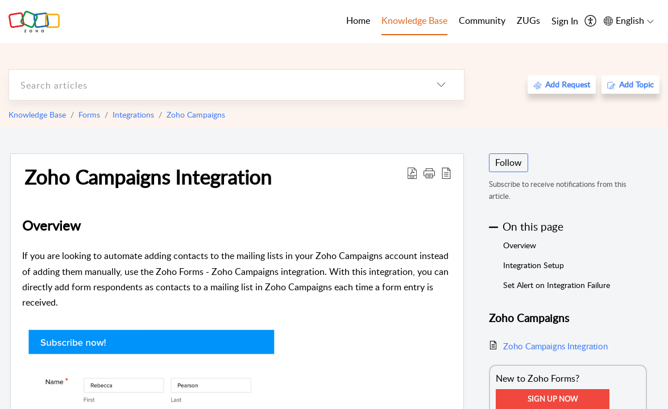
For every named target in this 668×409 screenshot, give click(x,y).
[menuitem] (565, 21)
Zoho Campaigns (196, 114)
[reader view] (446, 172)
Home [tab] (358, 20)
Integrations (133, 114)
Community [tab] (482, 20)
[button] (429, 172)
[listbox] (441, 85)
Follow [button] (508, 162)
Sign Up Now (553, 399)
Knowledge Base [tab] (414, 20)
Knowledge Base (37, 114)
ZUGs (528, 20)
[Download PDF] (412, 172)
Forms (89, 114)
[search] (213, 85)
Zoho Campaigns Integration (148, 176)
